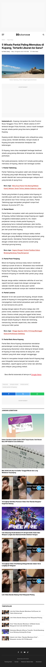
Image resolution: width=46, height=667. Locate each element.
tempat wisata (14, 384)
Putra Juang (6, 51)
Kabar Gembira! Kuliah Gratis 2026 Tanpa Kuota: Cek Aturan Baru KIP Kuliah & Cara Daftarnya (22, 440)
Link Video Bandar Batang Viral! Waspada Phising (18, 595)
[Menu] (3, 35)
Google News (36, 374)
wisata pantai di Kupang (10, 387)
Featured (5, 384)
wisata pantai (24, 384)
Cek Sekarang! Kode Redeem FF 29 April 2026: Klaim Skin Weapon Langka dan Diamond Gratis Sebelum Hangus (21, 533)
